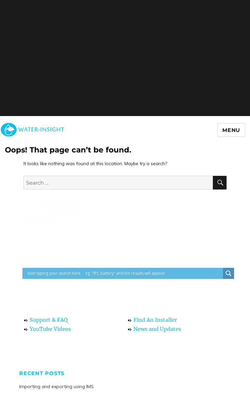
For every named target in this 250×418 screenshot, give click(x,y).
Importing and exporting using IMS (56, 386)
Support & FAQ (49, 320)
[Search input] (124, 273)
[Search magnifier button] (228, 273)
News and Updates (157, 329)
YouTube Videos (50, 329)
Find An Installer (155, 320)
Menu (231, 130)
